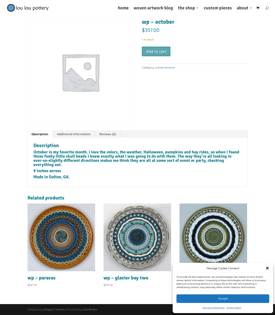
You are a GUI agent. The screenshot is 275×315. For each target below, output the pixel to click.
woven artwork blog (153, 9)
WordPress (90, 309)
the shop (186, 9)
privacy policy (233, 307)
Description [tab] (40, 134)
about (242, 9)
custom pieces (218, 9)
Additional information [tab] (74, 134)
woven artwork (165, 67)
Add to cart (156, 51)
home (123, 9)
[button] (267, 268)
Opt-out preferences (214, 307)
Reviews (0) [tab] (107, 134)
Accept (223, 298)
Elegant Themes (54, 309)
